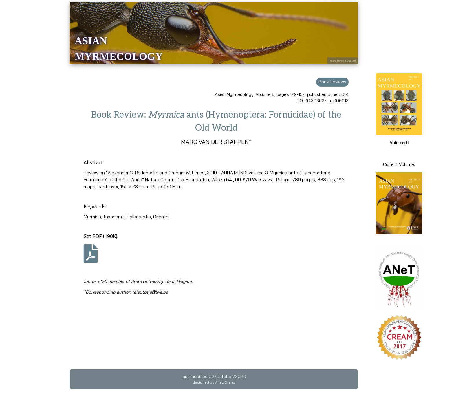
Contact (13, 181)
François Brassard (346, 61)
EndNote (14, 136)
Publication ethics (24, 170)
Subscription (18, 192)
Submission (17, 114)
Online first (24, 81)
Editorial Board (21, 148)
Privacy (13, 203)
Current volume (22, 92)
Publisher (15, 159)
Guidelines (16, 125)
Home (11, 69)
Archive (13, 103)
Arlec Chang (225, 382)
